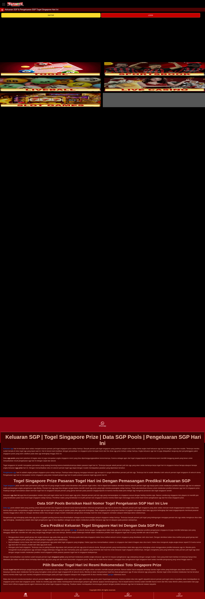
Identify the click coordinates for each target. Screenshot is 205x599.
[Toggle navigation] (3, 4)
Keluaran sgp (8, 449)
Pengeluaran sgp (9, 472)
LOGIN (150, 15)
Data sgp (6, 508)
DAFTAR (51, 15)
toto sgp (74, 530)
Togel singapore (9, 486)
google (110, 575)
